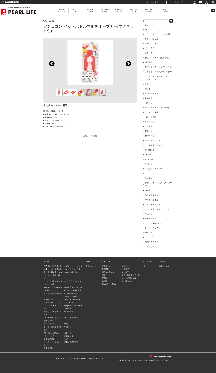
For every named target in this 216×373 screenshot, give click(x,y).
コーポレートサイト (154, 2)
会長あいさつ (127, 266)
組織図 (104, 281)
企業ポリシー (107, 266)
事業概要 (105, 269)
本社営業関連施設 (129, 278)
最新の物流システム (110, 272)
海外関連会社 (127, 281)
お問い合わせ (164, 266)
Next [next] (127, 74)
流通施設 (105, 278)
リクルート (147, 266)
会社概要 (125, 272)
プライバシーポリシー (77, 359)
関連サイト (60, 359)
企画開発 (125, 269)
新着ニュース (91, 266)
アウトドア (179, 2)
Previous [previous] (50, 74)
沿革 (103, 275)
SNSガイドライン (96, 359)
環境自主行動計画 (109, 284)
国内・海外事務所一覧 (131, 275)
